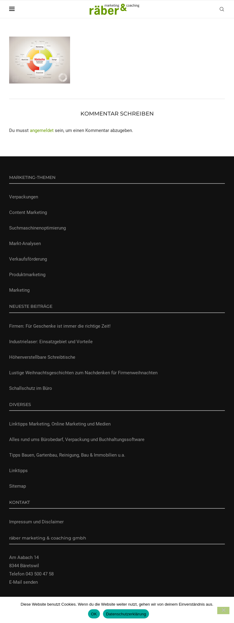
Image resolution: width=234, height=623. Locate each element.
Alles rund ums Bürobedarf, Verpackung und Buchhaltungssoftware (76, 439)
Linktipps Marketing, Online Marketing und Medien (60, 424)
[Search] (222, 9)
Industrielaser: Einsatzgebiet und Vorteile (51, 341)
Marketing (19, 290)
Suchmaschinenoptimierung (37, 228)
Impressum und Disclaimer (36, 522)
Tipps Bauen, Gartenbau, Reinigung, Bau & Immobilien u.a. (67, 455)
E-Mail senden (23, 582)
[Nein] (223, 610)
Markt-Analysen (25, 243)
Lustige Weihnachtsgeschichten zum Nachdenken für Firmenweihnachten (83, 373)
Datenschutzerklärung (126, 614)
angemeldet (42, 130)
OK (94, 614)
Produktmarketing (27, 274)
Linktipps (18, 470)
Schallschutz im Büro (30, 388)
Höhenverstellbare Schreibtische (42, 357)
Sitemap (17, 486)
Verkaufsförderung (28, 259)
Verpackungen (23, 197)
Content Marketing (28, 212)
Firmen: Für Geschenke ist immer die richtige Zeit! (60, 326)
